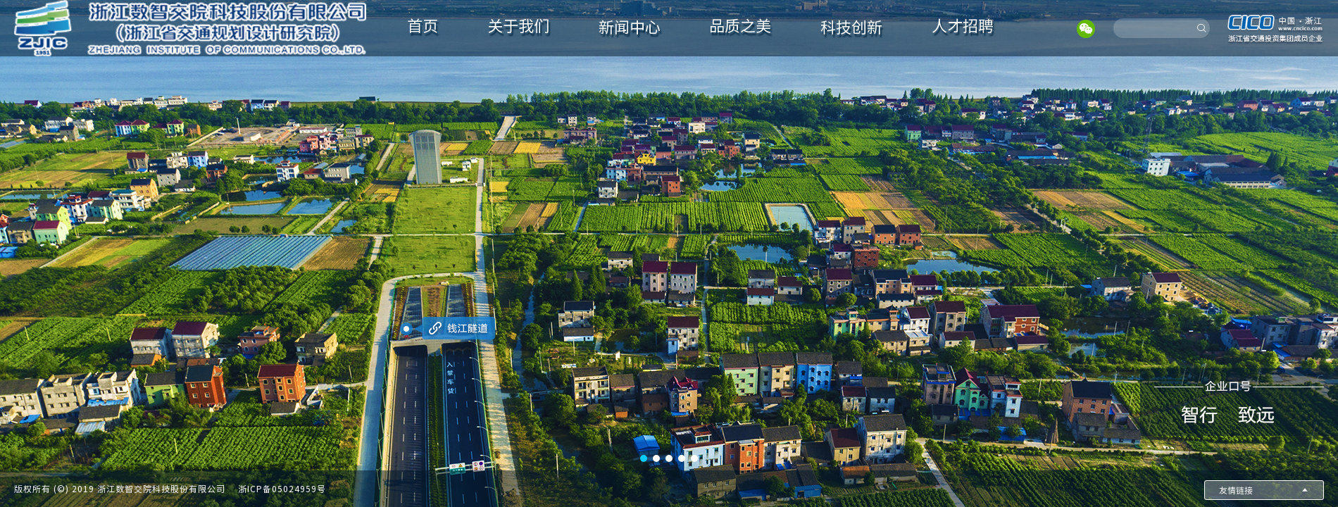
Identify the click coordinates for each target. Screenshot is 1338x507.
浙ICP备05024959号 (282, 488)
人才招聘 (963, 26)
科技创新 (851, 27)
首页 (422, 26)
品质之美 (740, 26)
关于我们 (518, 26)
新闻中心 (630, 27)
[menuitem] (423, 28)
